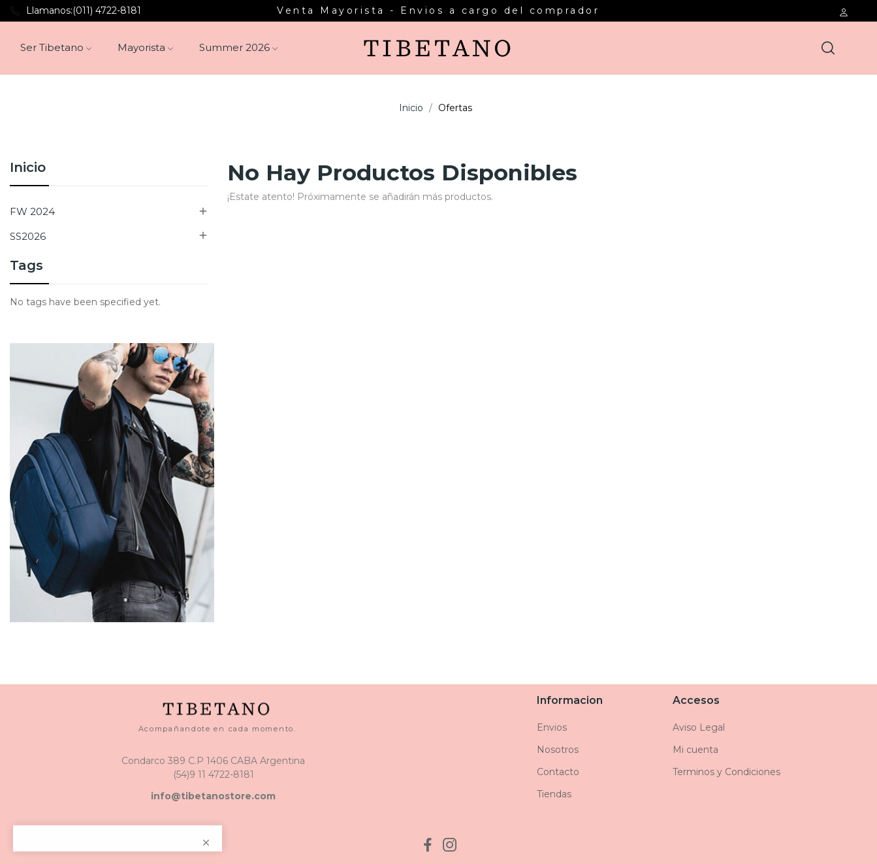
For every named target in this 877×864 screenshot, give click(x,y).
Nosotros (558, 750)
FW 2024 (32, 211)
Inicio (28, 168)
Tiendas (554, 794)
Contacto (558, 772)
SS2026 (28, 236)
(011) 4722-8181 (106, 10)
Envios (552, 727)
